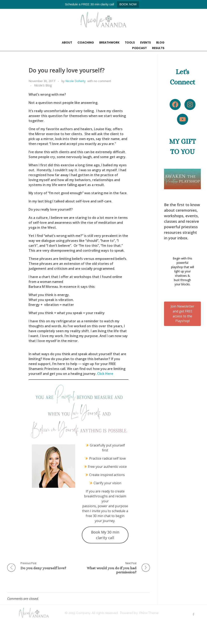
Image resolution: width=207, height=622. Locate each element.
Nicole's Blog (43, 85)
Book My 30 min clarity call (105, 535)
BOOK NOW (128, 4)
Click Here (105, 373)
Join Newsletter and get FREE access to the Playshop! (182, 313)
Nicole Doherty (75, 81)
